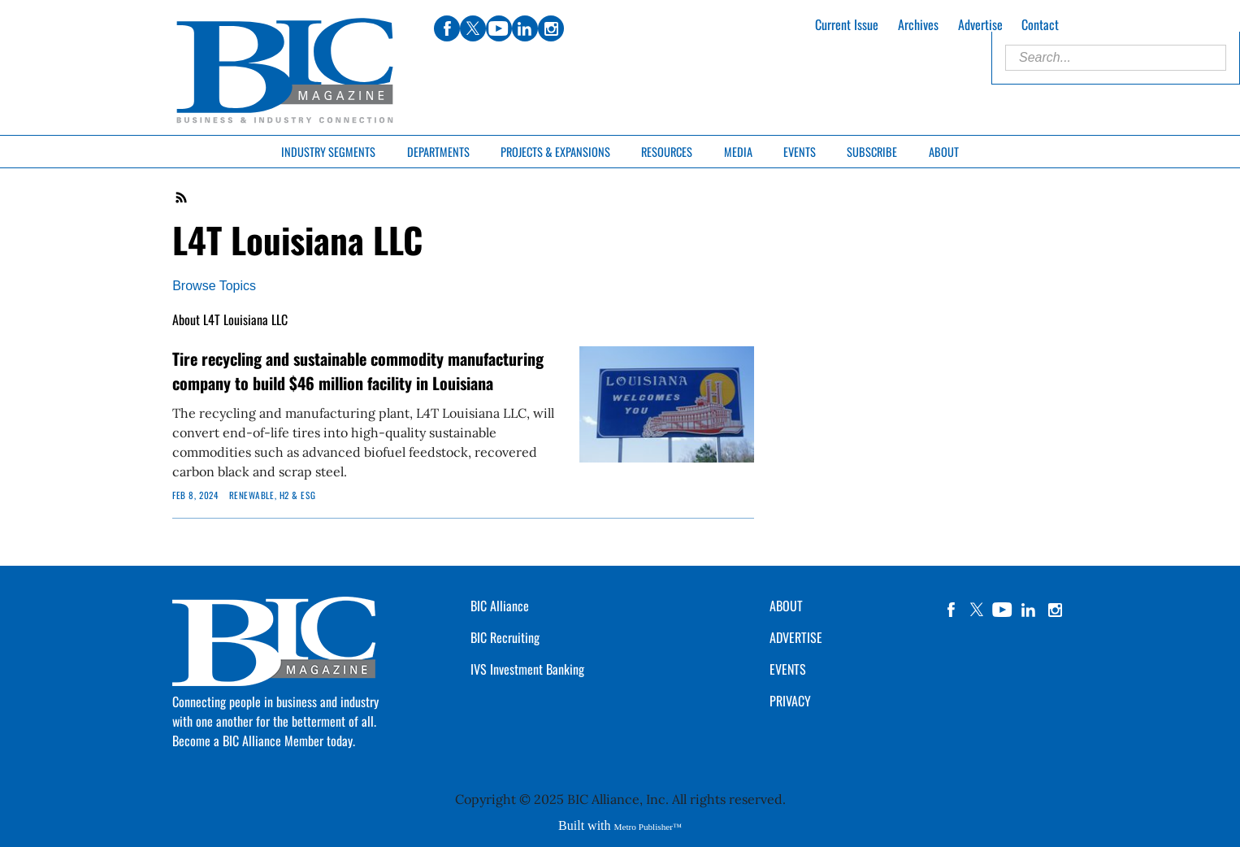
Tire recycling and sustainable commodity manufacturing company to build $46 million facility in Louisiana (358, 370)
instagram (1055, 610)
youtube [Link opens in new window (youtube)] (499, 28)
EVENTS (788, 669)
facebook (951, 610)
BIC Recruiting (505, 637)
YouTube (1003, 610)
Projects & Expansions (555, 151)
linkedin (1029, 610)
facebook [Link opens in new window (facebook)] (447, 28)
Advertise (980, 24)
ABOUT (786, 605)
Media (738, 151)
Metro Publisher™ (648, 827)
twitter (977, 610)
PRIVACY (790, 700)
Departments (438, 151)
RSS (182, 197)
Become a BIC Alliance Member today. (263, 740)
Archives (918, 24)
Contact (1040, 24)
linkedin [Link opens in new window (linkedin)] (525, 28)
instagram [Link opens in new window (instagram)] (551, 28)
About (944, 151)
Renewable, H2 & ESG (272, 495)
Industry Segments (328, 151)
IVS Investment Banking (527, 669)
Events (799, 151)
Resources (666, 151)
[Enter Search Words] (1115, 58)
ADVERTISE (796, 637)
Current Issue (846, 24)
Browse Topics (214, 286)
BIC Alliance (499, 605)
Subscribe (872, 151)
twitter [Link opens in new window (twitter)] (473, 28)
